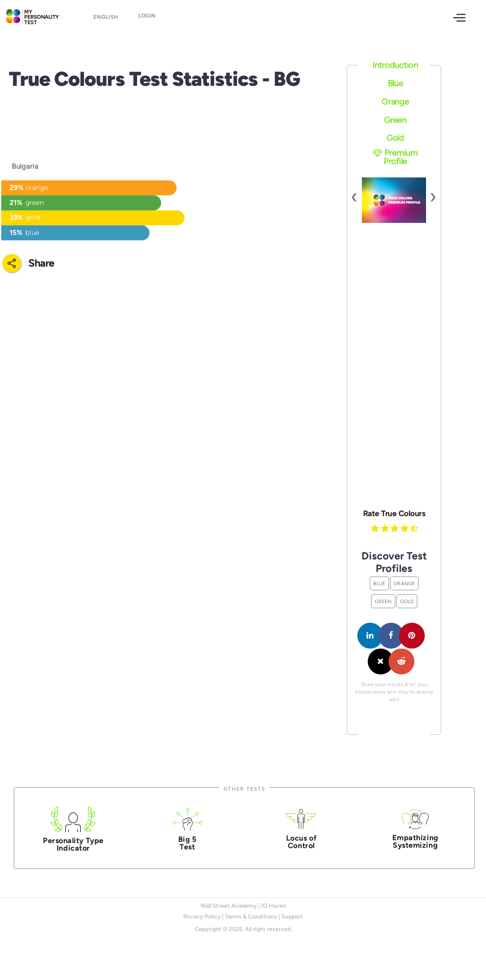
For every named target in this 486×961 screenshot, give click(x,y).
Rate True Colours (394, 513)
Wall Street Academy (228, 905)
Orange (395, 101)
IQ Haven (273, 905)
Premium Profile (395, 157)
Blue (395, 83)
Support (292, 916)
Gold (395, 138)
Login (146, 18)
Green (395, 120)
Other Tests (244, 789)
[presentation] (354, 196)
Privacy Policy (202, 916)
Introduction (395, 65)
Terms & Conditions (251, 916)
